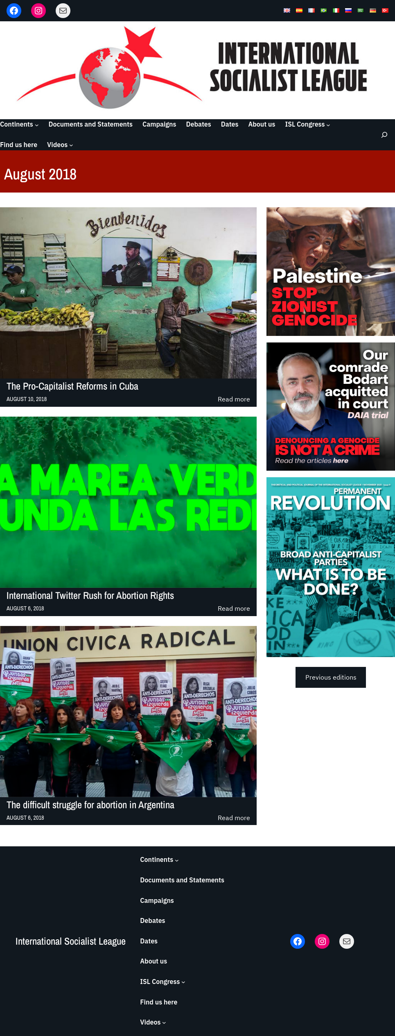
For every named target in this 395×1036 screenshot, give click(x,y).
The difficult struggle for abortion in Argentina (90, 805)
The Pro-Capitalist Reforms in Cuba (72, 386)
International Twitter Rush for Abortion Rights (90, 595)
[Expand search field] (382, 135)
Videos (57, 145)
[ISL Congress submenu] (328, 124)
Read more (234, 399)
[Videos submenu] (71, 145)
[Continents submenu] (37, 124)
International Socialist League (71, 941)
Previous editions (331, 677)
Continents (16, 124)
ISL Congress (305, 124)
